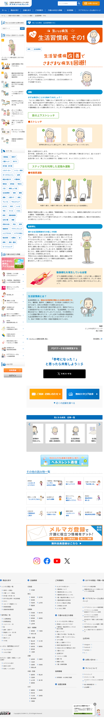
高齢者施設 (12, 215)
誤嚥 (4, 242)
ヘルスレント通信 (27, 15)
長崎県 (40, 690)
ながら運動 (60, 640)
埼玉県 (33, 615)
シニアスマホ (7, 233)
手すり (15, 161)
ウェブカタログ (7, 649)
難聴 (20, 193)
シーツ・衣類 (7, 635)
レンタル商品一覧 (7, 586)
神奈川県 (33, 634)
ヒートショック (7, 247)
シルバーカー (7, 170)
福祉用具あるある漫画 (90, 627)
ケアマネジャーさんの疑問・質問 (93, 624)
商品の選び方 (7, 179)
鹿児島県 (33, 698)
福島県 (33, 605)
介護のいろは (60, 650)
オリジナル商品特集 (90, 586)
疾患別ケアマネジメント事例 (92, 611)
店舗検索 (33, 580)
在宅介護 (5, 220)
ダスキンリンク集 (89, 677)
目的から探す (7, 666)
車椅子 (14, 157)
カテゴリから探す (8, 663)
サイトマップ (88, 674)
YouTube (86, 650)
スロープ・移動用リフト (10, 604)
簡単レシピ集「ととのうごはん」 (66, 637)
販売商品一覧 (5, 615)
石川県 (40, 641)
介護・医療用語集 (62, 664)
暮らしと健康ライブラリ (64, 642)
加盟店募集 (62, 684)
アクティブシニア (17, 229)
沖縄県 (33, 701)
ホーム (3, 15)
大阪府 (33, 662)
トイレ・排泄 (18, 170)
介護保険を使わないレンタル (65, 595)
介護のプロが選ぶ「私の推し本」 (66, 634)
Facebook (87, 647)
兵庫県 (33, 664)
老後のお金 (6, 224)
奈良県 (40, 664)
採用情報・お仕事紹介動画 (64, 677)
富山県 (33, 641)
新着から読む (60, 661)
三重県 (33, 652)
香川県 (40, 680)
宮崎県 (40, 695)
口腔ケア (11, 197)
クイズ (11, 211)
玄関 (18, 175)
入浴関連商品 (7, 619)
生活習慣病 (37, 49)
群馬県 (33, 618)
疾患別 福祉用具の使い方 (64, 645)
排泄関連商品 (7, 621)
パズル (18, 211)
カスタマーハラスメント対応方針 (93, 680)
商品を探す (7, 580)
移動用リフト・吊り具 (9, 632)
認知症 (12, 184)
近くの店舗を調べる (65, 402)
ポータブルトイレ (8, 175)
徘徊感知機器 (7, 607)
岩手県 (40, 597)
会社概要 (86, 687)
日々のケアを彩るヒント (91, 616)
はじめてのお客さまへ (63, 586)
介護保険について (62, 589)
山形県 (40, 603)
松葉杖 (14, 238)
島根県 (33, 674)
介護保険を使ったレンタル (64, 592)
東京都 (33, 631)
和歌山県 (33, 667)
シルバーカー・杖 (8, 624)
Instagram (87, 644)
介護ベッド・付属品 (9, 593)
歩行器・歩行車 (7, 166)
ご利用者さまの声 (62, 606)
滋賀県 (33, 659)
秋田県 (33, 603)
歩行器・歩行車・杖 (9, 596)
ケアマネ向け (18, 233)
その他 (5, 640)
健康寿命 (5, 229)
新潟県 (33, 621)
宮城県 (33, 600)
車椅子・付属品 (7, 590)
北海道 (33, 590)
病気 (29, 49)
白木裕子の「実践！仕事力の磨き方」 (93, 620)
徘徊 (19, 197)
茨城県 (33, 613)
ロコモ (5, 206)
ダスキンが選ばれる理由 (64, 603)
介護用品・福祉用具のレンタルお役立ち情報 (66, 628)
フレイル (5, 202)
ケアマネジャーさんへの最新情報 (93, 607)
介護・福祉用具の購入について (65, 597)
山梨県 (33, 624)
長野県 (40, 618)
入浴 (4, 188)
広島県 (33, 677)
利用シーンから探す (9, 668)
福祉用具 (5, 238)
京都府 (40, 659)
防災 (11, 206)
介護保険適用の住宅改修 (64, 600)
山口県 (33, 680)
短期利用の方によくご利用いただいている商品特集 (93, 590)
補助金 (5, 184)
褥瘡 (13, 220)
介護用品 (5, 157)
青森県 (33, 597)
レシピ (18, 206)
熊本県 (33, 693)
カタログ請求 (7, 652)
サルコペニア (16, 202)
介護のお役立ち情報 (13, 15)
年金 (14, 224)
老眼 (14, 193)
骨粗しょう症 (13, 188)
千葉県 (40, 631)
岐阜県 (33, 646)
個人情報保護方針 (89, 684)
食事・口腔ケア (7, 630)
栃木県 (40, 613)
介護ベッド (6, 161)
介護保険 (17, 179)
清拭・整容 (12, 242)
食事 (20, 224)
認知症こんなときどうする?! (65, 624)
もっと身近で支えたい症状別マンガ (93, 630)
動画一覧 (59, 659)
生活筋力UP (60, 653)
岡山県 (40, 674)
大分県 (33, 695)
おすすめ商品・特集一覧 (94, 580)
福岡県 (33, 690)
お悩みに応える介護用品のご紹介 (66, 648)
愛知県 (33, 649)
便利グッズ (6, 638)
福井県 (33, 644)
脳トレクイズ (60, 631)
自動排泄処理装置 (8, 609)
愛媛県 (33, 683)
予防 (4, 211)
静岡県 (40, 646)
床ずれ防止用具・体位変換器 (11, 598)
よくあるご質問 (61, 608)
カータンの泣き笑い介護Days (65, 621)
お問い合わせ (93, 3)
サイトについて (91, 668)
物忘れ (20, 184)
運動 (4, 197)
